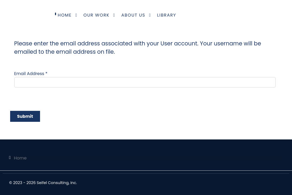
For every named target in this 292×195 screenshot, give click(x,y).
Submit (25, 116)
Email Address (31, 74)
